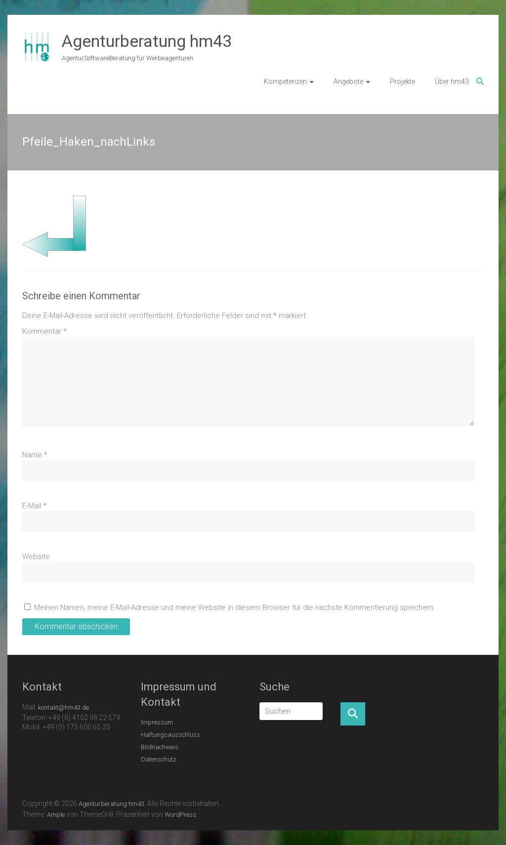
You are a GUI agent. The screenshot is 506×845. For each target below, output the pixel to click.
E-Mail (34, 505)
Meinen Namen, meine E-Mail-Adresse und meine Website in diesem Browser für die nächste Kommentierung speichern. (234, 607)
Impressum (157, 722)
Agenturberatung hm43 (147, 41)
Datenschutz (158, 759)
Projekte (402, 81)
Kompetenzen (285, 81)
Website (36, 556)
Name (34, 454)
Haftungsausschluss (170, 734)
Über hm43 (452, 81)
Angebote (348, 81)
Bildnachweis (159, 747)
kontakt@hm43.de (63, 707)
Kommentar (44, 331)
